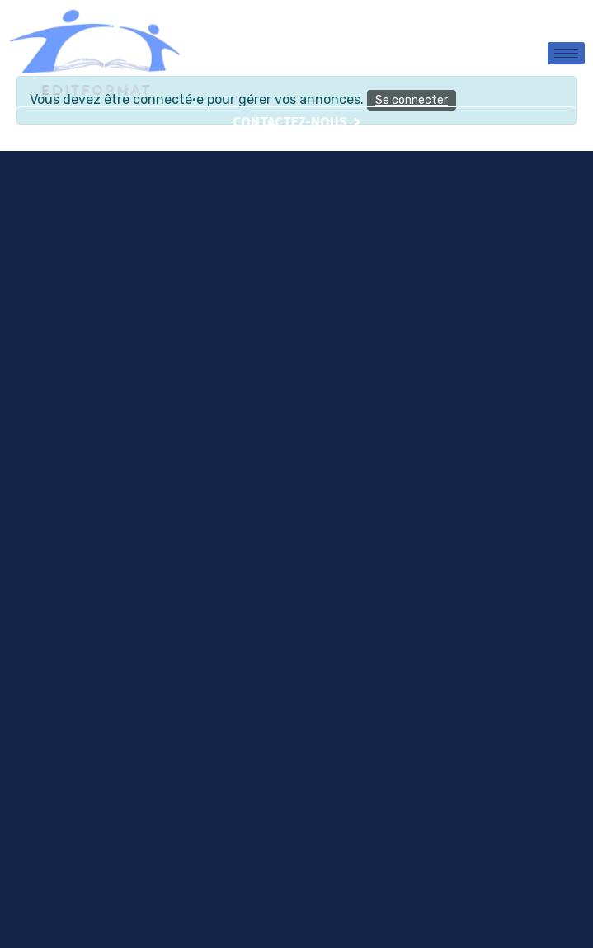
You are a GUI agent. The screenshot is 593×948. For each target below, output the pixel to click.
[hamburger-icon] (566, 53)
